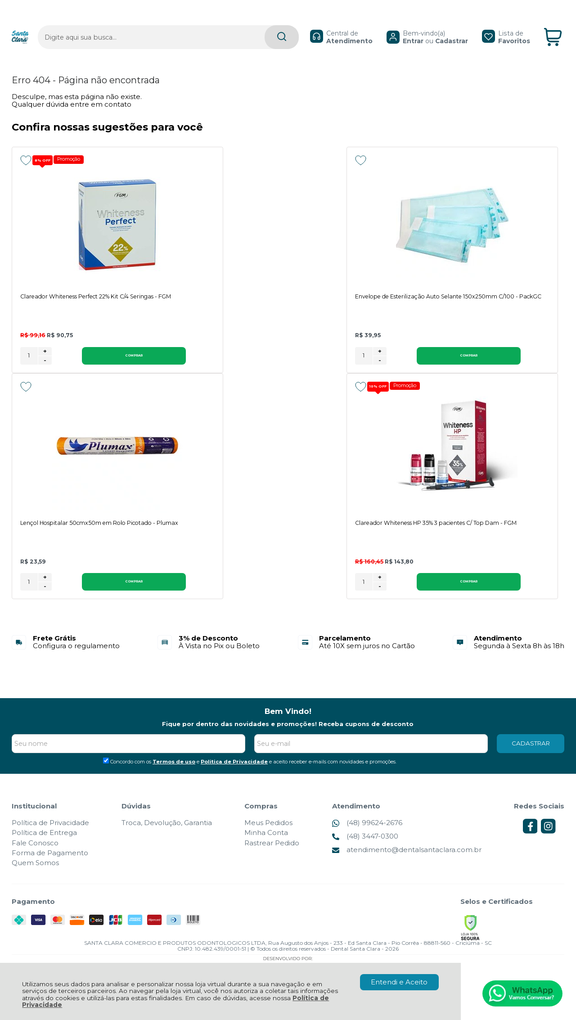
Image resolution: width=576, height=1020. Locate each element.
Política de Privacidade (50, 824)
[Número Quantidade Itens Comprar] (29, 357)
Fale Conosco (35, 844)
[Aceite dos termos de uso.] (106, 762)
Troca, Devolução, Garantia (167, 824)
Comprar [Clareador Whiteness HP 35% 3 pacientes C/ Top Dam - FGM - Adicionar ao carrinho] (93, 583)
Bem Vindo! (288, 713)
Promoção (72, 159)
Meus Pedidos (268, 824)
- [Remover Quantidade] (45, 361)
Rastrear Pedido (271, 844)
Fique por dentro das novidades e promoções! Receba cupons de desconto (288, 725)
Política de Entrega (44, 834)
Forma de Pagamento (50, 854)
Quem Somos (35, 864)
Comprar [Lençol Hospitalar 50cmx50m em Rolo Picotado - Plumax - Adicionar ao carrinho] (506, 356)
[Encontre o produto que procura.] (240, 22)
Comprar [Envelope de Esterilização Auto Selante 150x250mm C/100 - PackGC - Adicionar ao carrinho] (299, 356)
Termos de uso (174, 763)
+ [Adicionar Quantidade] (45, 352)
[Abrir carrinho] (552, 21)
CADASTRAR (531, 745)
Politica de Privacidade (234, 763)
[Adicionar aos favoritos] (26, 160)
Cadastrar (430, 25)
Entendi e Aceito (399, 982)
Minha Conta (266, 834)
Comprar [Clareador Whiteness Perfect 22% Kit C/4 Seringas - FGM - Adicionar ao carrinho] (93, 356)
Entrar (392, 25)
